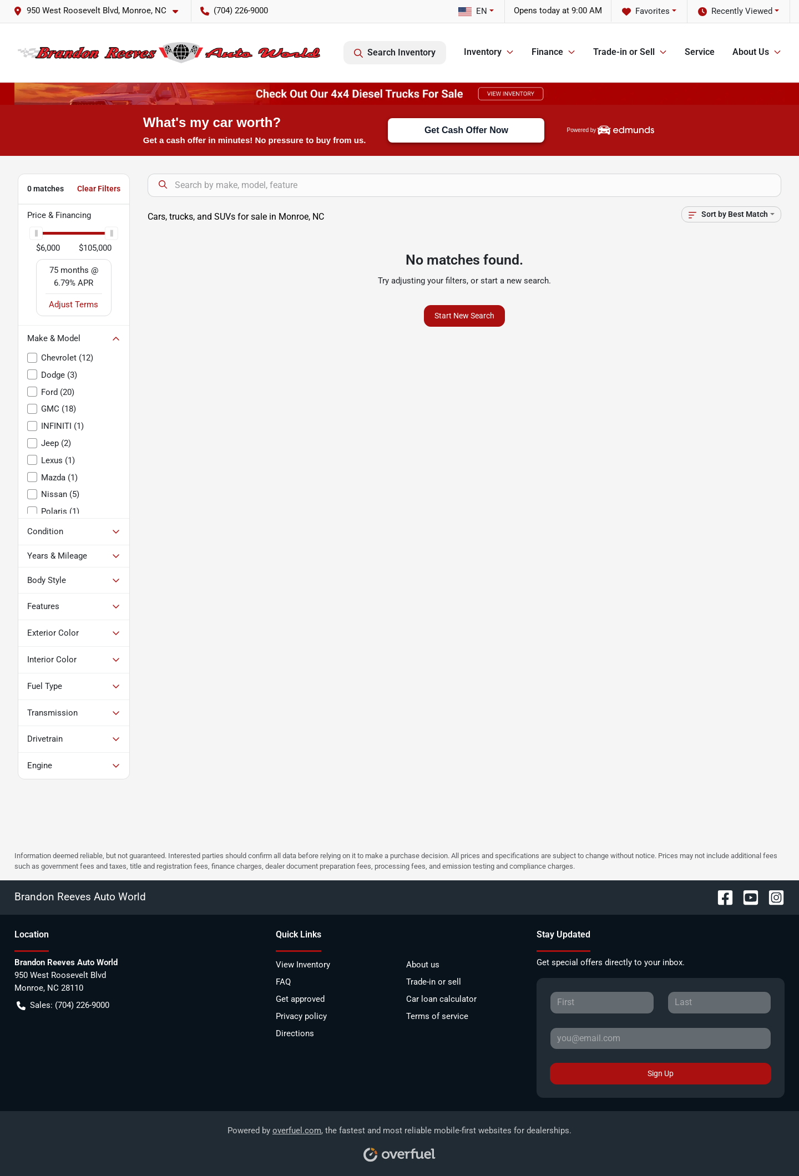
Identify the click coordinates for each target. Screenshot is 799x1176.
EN (472, 11)
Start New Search (464, 315)
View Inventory (303, 965)
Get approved (300, 999)
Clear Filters (98, 188)
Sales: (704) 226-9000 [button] (63, 1005)
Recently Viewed (735, 11)
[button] (100, 11)
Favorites (646, 11)
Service (700, 52)
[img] (626, 130)
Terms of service (437, 1016)
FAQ (283, 982)
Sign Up (661, 1073)
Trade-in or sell (433, 982)
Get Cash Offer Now (466, 130)
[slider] (36, 233)
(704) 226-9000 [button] (234, 11)
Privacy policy (301, 1016)
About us (422, 965)
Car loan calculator (441, 999)
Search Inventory (395, 52)
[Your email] (660, 1038)
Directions (295, 1033)
